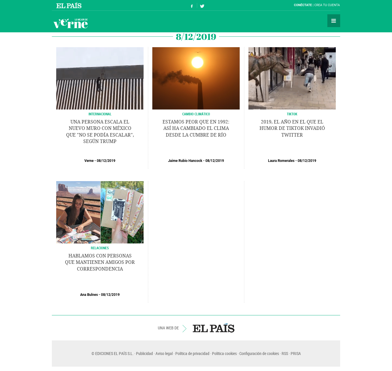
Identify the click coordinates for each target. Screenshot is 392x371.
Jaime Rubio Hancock (185, 161)
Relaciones (100, 247)
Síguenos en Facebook (192, 5)
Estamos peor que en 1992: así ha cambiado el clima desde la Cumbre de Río (196, 128)
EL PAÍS (213, 328)
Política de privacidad (192, 353)
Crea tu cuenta (327, 5)
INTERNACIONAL (100, 114)
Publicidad (144, 353)
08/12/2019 (106, 161)
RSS (285, 353)
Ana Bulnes (89, 295)
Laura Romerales (281, 161)
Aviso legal (164, 353)
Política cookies (224, 353)
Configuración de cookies (259, 353)
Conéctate (303, 5)
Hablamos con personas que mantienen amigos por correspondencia (100, 262)
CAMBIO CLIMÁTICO (196, 114)
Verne (70, 23)
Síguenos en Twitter (202, 5)
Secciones (333, 20)
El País (69, 5)
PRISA (296, 353)
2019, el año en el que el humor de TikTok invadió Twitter (292, 128)
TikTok (292, 114)
